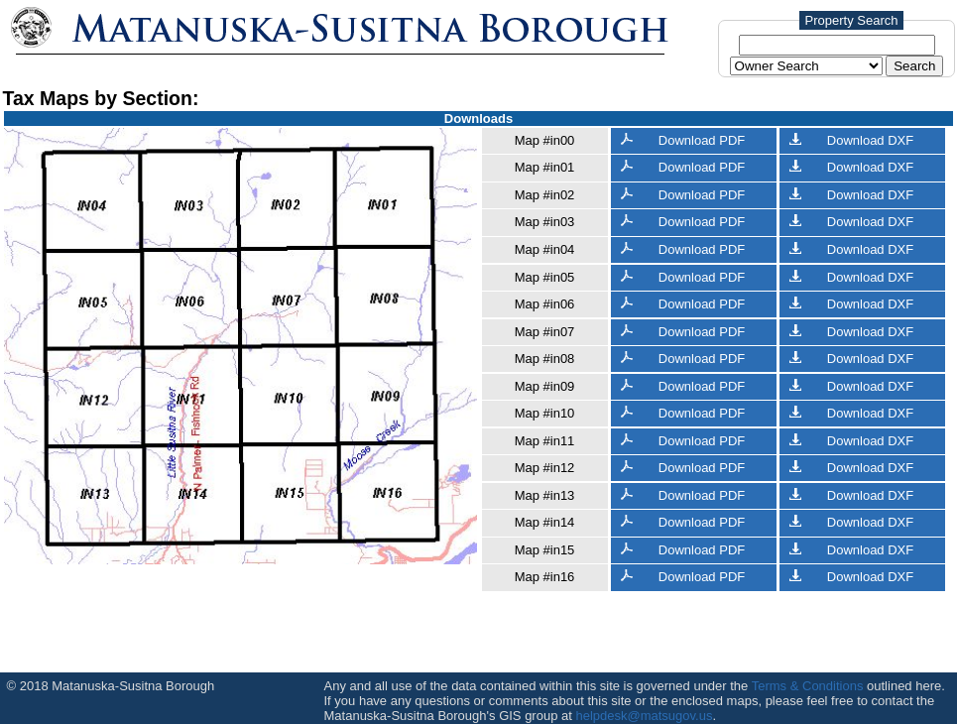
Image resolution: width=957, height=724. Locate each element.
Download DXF (851, 140)
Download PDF (683, 140)
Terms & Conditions (808, 685)
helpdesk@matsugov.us (643, 715)
